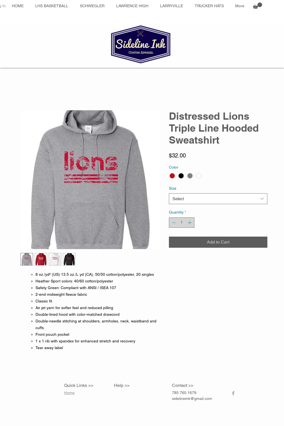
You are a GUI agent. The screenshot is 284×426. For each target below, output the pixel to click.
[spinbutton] (182, 222)
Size (172, 188)
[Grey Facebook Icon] (233, 393)
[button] (257, 5)
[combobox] (218, 198)
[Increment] (190, 222)
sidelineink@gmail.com (192, 398)
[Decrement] (173, 222)
